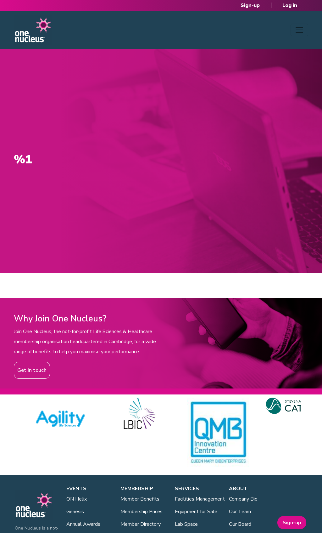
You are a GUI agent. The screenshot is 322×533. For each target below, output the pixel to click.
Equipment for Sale (196, 511)
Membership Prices (141, 511)
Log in (289, 5)
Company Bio (243, 499)
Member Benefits (139, 499)
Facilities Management (200, 499)
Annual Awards (83, 524)
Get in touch (32, 370)
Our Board (240, 524)
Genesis (75, 511)
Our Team (240, 511)
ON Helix (76, 499)
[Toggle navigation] (299, 30)
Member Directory (140, 524)
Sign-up (250, 5)
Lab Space (186, 524)
